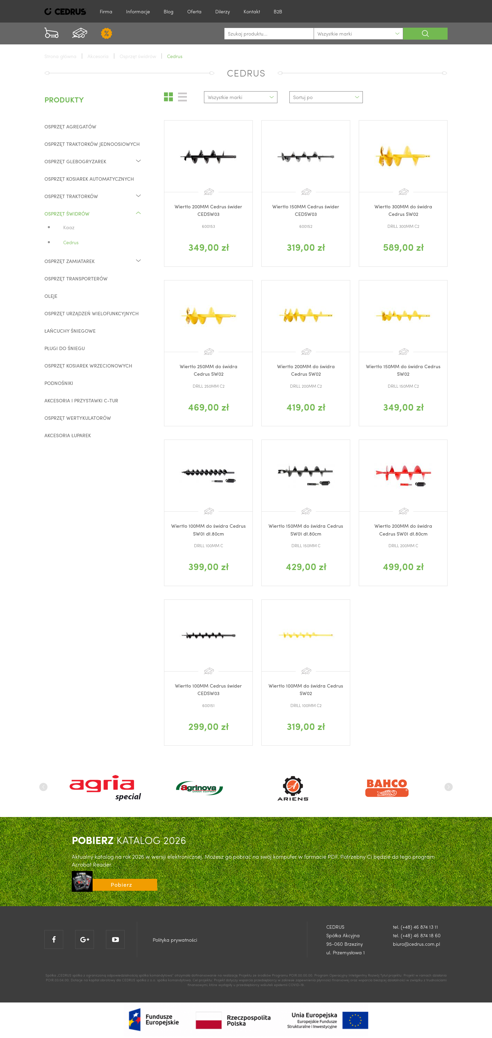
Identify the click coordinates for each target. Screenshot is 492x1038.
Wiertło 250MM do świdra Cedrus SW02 (208, 370)
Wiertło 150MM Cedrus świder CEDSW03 (305, 210)
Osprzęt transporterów (76, 278)
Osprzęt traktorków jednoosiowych (92, 143)
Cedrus (71, 242)
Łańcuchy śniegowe (70, 330)
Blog (169, 11)
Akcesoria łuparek (67, 435)
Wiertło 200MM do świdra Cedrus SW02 (306, 370)
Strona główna (60, 56)
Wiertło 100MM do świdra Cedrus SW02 (306, 689)
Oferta (194, 11)
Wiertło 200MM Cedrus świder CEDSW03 (208, 210)
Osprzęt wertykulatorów (77, 417)
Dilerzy (222, 11)
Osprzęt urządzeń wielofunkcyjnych (91, 313)
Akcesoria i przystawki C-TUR (81, 400)
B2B (278, 11)
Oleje (50, 295)
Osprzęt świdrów (93, 213)
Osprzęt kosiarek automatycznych (89, 178)
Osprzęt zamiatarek (93, 260)
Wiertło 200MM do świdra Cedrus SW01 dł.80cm (403, 529)
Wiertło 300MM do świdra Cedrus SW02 (403, 210)
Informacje (138, 11)
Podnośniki (58, 382)
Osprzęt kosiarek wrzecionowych (88, 365)
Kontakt (252, 11)
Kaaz (68, 227)
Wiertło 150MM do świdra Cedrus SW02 (403, 370)
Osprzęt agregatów (70, 126)
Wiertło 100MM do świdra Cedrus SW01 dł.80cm (208, 529)
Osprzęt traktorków (93, 195)
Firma (106, 11)
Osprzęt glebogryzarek (93, 161)
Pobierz (121, 884)
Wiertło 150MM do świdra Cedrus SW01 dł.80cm (306, 529)
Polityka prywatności (175, 939)
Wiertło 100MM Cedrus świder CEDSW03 (208, 689)
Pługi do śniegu (64, 348)
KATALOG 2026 (129, 839)
